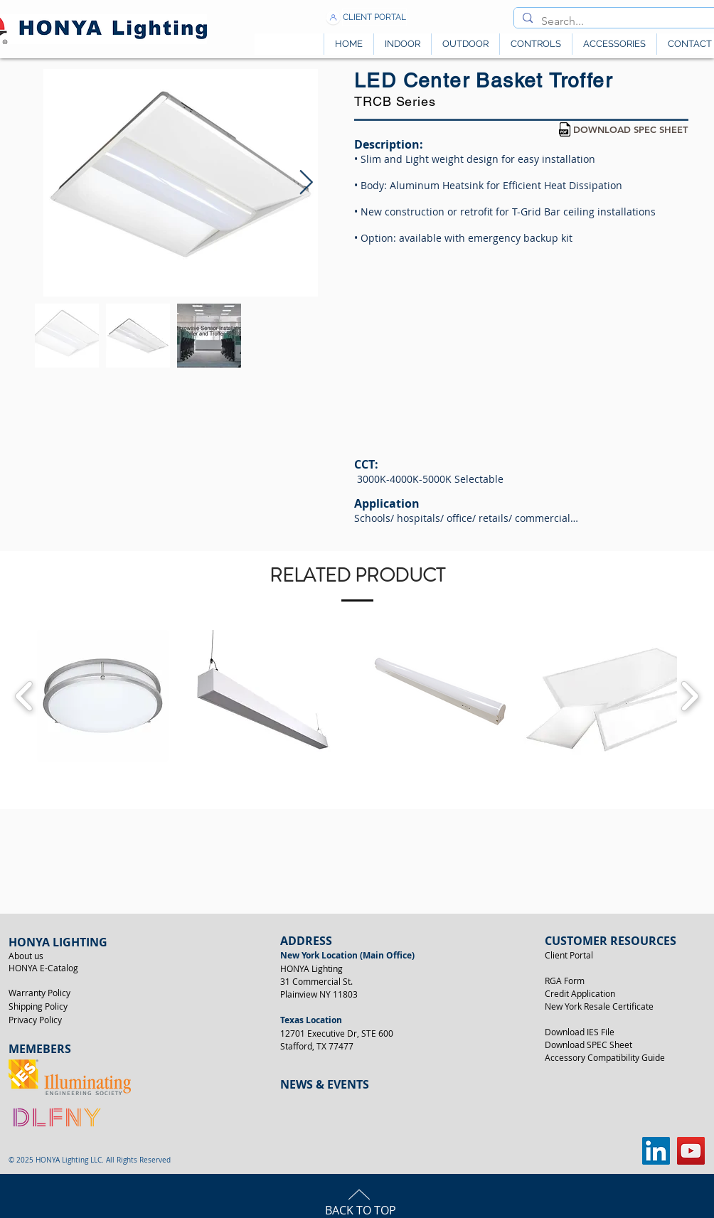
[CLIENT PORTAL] (374, 17)
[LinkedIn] (656, 1151)
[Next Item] (306, 182)
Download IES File (579, 1031)
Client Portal (569, 955)
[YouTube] (691, 1151)
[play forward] (689, 695)
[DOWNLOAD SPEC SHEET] (630, 129)
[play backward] (25, 695)
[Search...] (616, 21)
